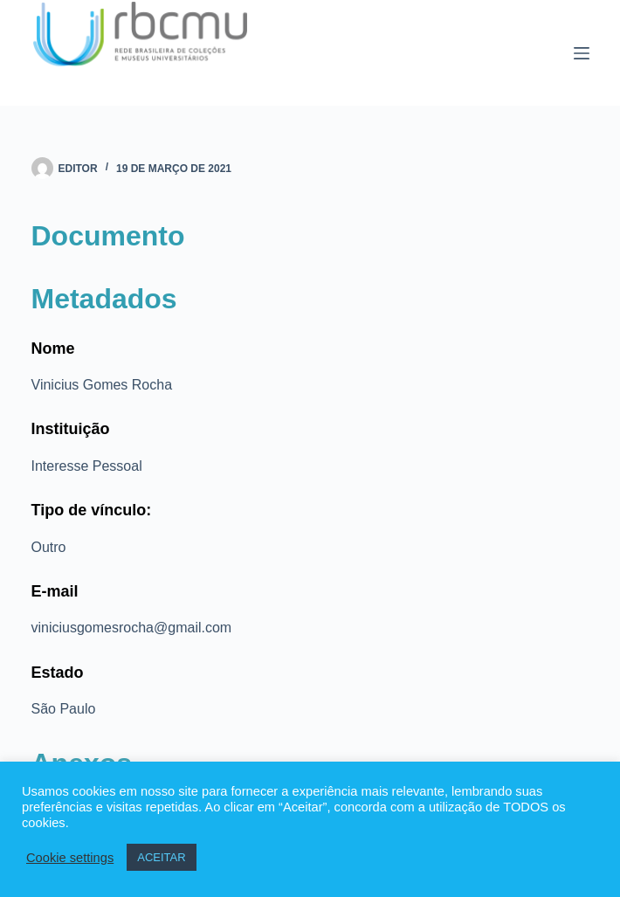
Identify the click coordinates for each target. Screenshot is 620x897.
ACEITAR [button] (161, 857)
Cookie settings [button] (70, 858)
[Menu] (581, 53)
